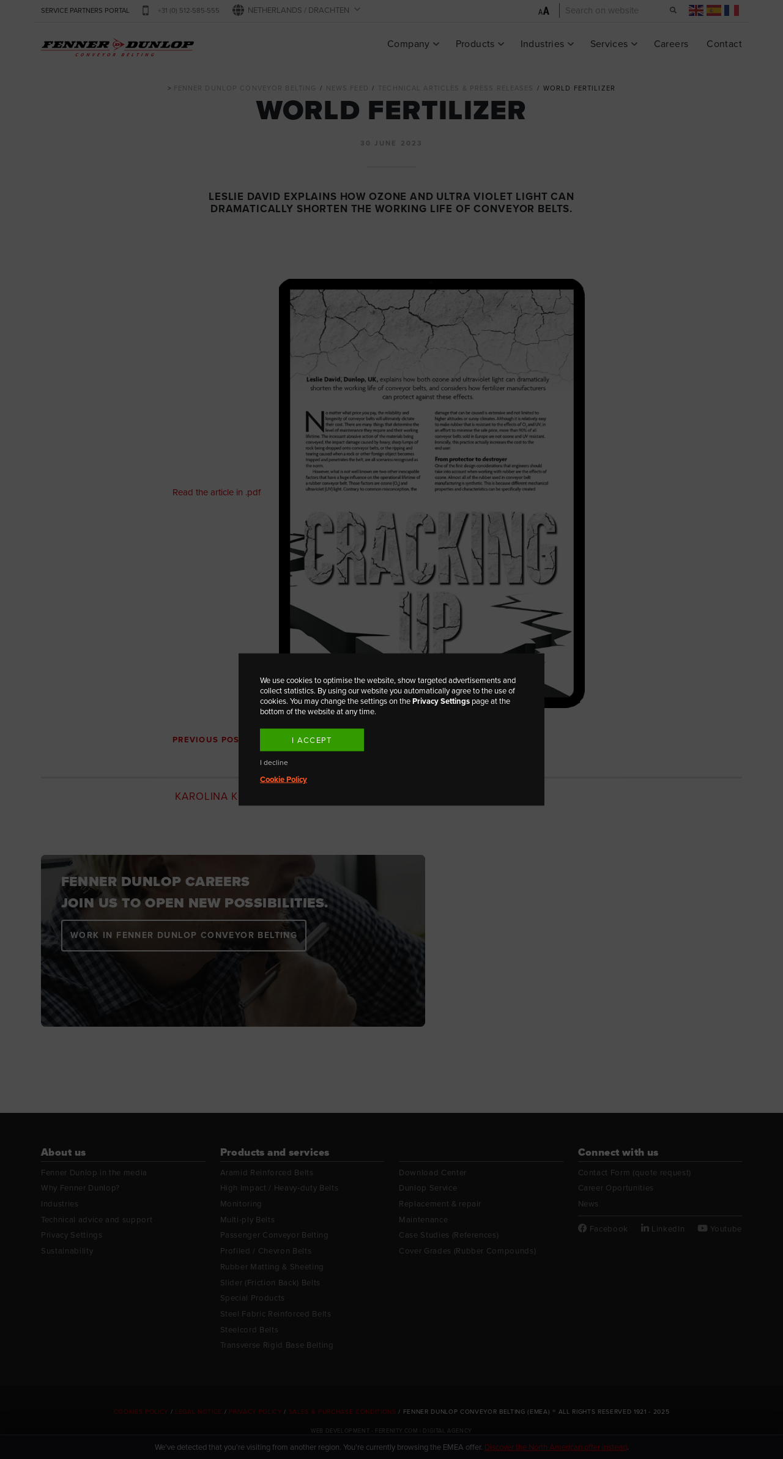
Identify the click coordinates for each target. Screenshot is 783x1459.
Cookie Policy (283, 779)
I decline (274, 763)
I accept (312, 740)
